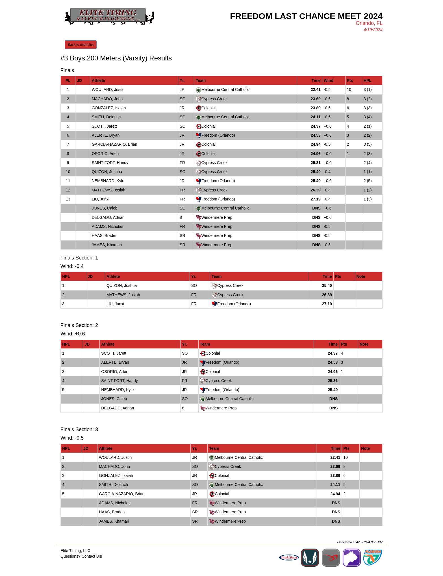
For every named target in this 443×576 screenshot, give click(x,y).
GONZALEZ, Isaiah (109, 108)
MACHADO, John (107, 99)
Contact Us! (92, 556)
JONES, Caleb (105, 208)
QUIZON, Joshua (107, 171)
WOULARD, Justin (108, 89)
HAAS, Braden (105, 235)
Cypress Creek (214, 99)
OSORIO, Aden (105, 153)
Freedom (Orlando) (218, 135)
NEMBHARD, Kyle (108, 180)
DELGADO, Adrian (108, 217)
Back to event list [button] (81, 45)
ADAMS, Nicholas (107, 226)
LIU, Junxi (100, 199)
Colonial (208, 108)
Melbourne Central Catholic (225, 89)
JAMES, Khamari (107, 245)
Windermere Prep (217, 217)
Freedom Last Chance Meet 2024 (306, 16)
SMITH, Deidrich (106, 117)
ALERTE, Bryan (106, 135)
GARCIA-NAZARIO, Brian (114, 144)
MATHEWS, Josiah (108, 190)
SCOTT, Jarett (104, 126)
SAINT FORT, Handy (110, 162)
